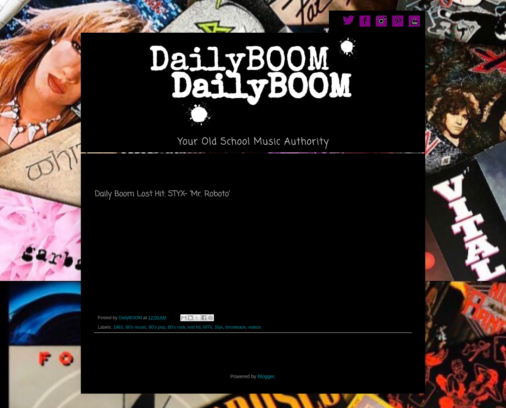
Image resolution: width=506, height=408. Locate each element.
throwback (236, 327)
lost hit (194, 327)
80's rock (176, 327)
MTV (207, 327)
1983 (118, 327)
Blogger (266, 376)
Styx (218, 327)
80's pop (157, 327)
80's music (135, 327)
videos (254, 327)
